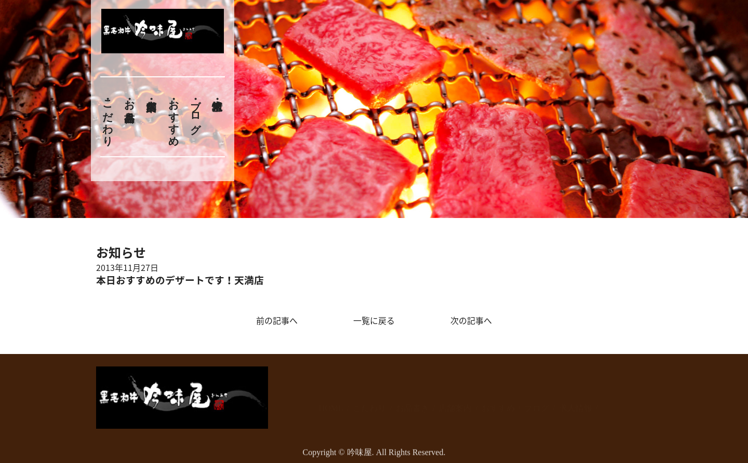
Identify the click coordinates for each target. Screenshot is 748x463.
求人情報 (575, 403)
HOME (331, 403)
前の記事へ (277, 320)
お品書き (129, 105)
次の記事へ (471, 320)
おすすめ (173, 117)
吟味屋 (359, 457)
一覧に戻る (374, 320)
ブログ (196, 111)
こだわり (107, 117)
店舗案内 (455, 403)
